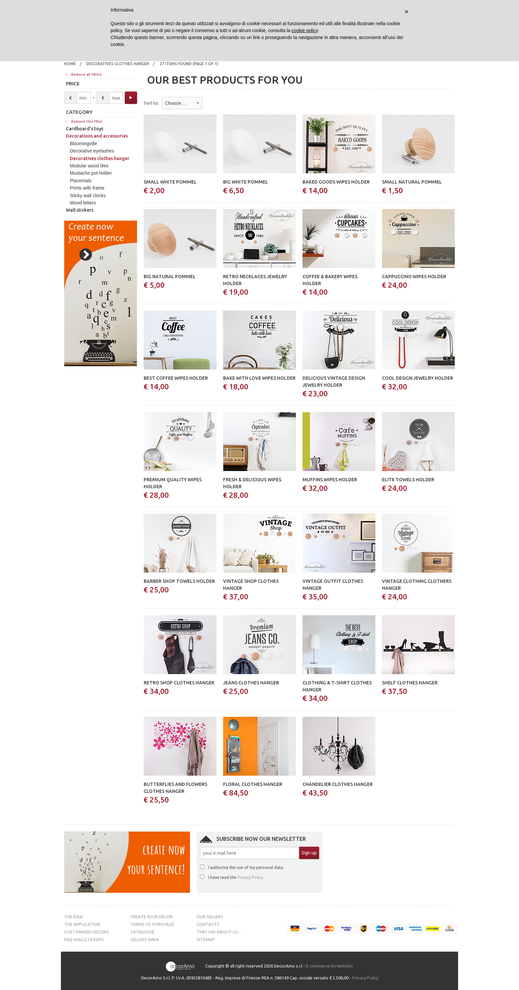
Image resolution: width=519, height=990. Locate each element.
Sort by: (151, 103)
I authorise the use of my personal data (245, 867)
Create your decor (151, 916)
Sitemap (206, 939)
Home (70, 64)
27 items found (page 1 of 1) (189, 64)
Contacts (208, 924)
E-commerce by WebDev (329, 966)
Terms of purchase (152, 924)
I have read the (235, 877)
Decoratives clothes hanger (117, 64)
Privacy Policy (250, 877)
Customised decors (86, 931)
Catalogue (142, 931)
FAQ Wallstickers (84, 939)
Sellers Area (144, 939)
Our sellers (210, 916)
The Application (82, 924)
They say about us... (219, 931)
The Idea (73, 916)
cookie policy (305, 30)
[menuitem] (70, 64)
